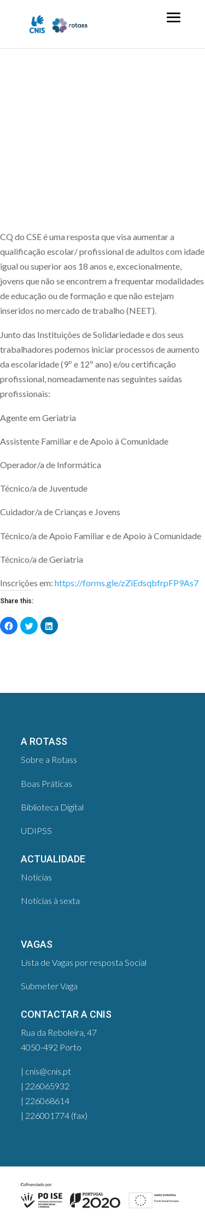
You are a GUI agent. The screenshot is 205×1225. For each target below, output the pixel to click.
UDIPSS (36, 830)
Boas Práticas (46, 783)
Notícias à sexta (50, 900)
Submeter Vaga (49, 986)
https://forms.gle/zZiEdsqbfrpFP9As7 (126, 583)
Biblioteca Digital (52, 807)
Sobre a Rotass (49, 759)
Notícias (36, 877)
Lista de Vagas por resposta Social (84, 962)
